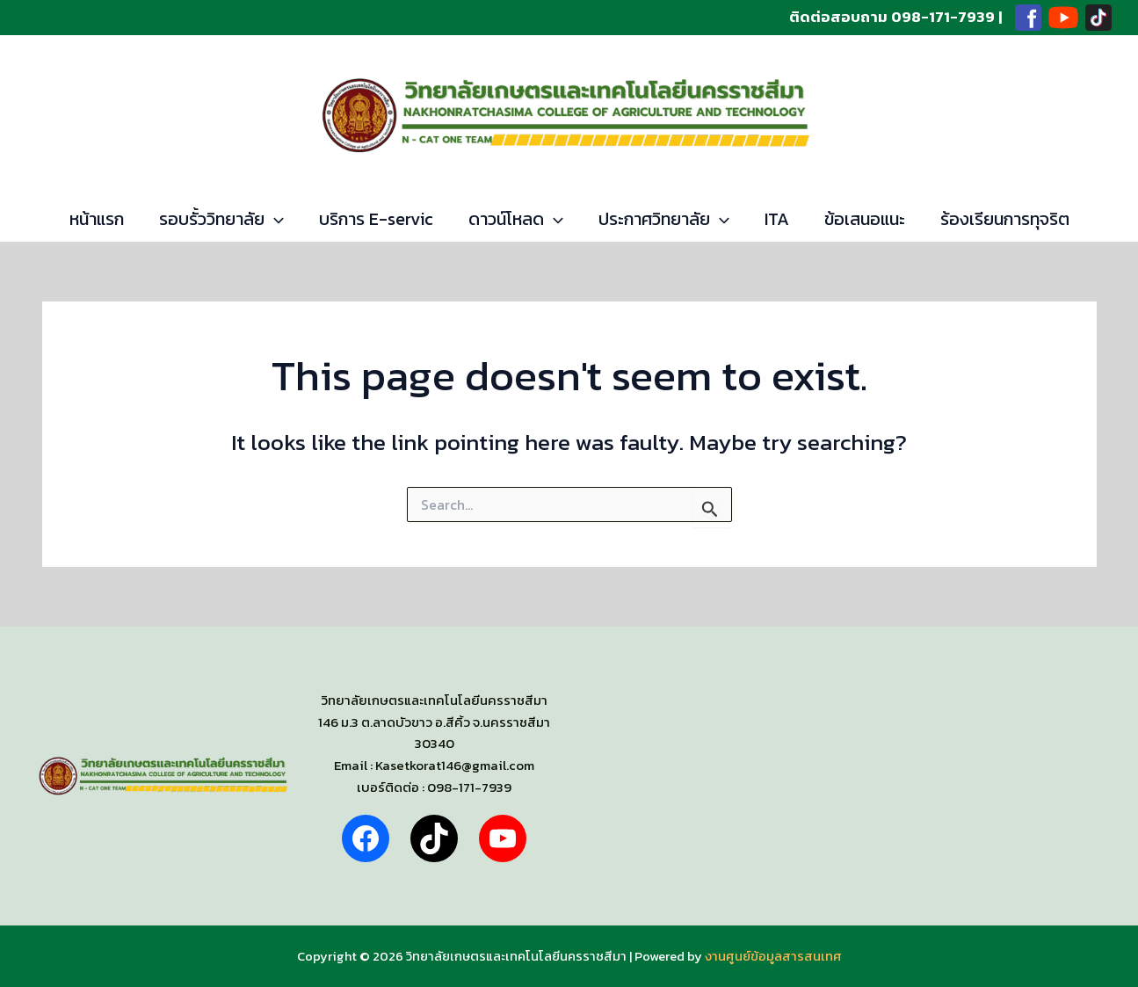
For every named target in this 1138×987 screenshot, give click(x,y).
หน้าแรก (96, 219)
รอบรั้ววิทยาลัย (221, 219)
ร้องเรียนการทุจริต (1004, 219)
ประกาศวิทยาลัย (663, 219)
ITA (777, 219)
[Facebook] (1028, 17)
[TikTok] (1098, 17)
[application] (274, 219)
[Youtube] (1063, 17)
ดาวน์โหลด (515, 219)
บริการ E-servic (376, 219)
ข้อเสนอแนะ (864, 219)
